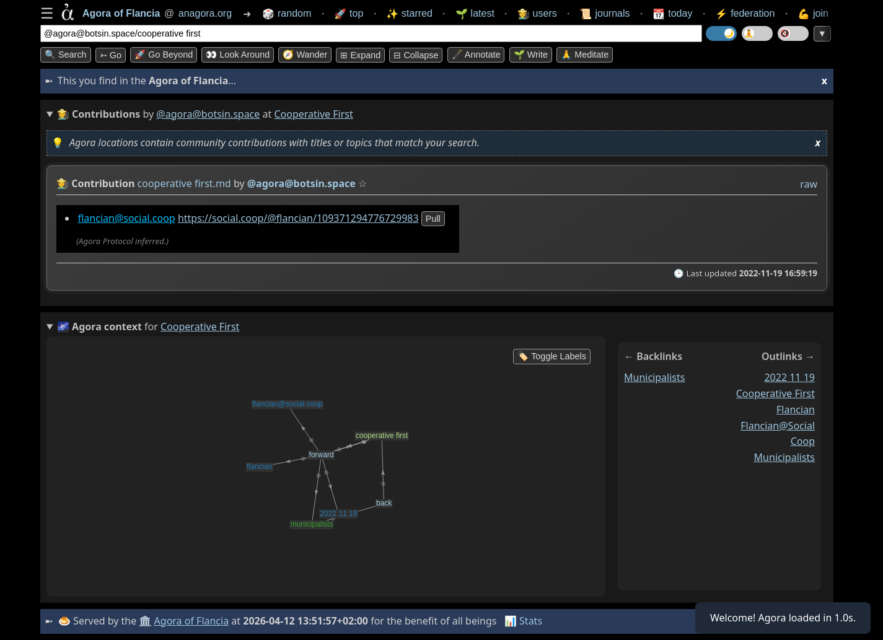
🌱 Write (531, 54)
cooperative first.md (184, 183)
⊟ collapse (415, 55)
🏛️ (145, 621)
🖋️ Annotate (476, 54)
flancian (795, 409)
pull (433, 219)
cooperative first (775, 393)
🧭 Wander (305, 54)
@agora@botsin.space (208, 114)
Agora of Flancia (191, 621)
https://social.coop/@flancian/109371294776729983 (298, 218)
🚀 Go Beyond (163, 54)
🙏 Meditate (584, 54)
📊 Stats (523, 621)
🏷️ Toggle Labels (551, 356)
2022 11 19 (789, 377)
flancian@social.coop (126, 218)
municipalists (654, 377)
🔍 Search (66, 54)
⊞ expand (360, 55)
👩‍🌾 (62, 183)
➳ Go (110, 55)
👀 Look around (238, 54)
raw (808, 184)
